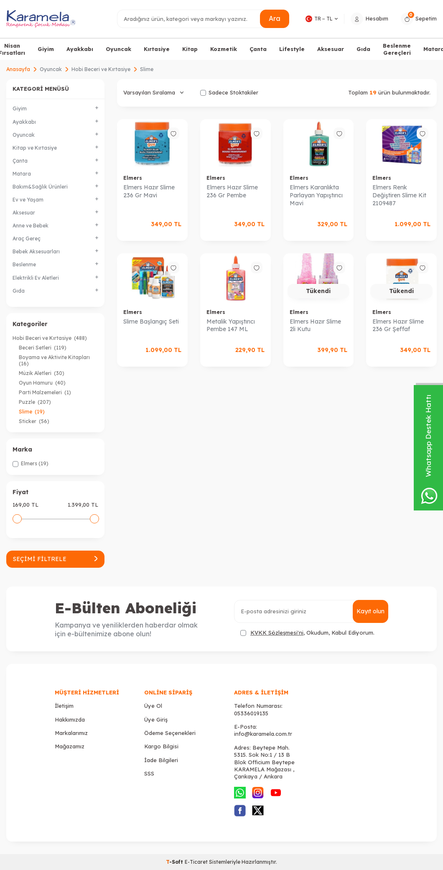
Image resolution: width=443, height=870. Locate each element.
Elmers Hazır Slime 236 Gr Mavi (149, 191)
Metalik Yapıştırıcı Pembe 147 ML (230, 325)
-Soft (175, 862)
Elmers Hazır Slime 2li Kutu (315, 325)
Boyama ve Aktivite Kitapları (55, 360)
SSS (149, 773)
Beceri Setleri (42, 347)
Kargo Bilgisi (161, 746)
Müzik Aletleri (41, 373)
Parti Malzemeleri (45, 392)
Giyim (46, 49)
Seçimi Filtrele (55, 559)
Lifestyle (292, 49)
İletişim (64, 705)
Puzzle (35, 402)
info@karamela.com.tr (263, 733)
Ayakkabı (79, 49)
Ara (274, 18)
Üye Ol (153, 705)
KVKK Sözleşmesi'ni (276, 632)
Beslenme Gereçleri (397, 49)
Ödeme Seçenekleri (170, 733)
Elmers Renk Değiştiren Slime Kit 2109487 (399, 195)
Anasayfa (18, 69)
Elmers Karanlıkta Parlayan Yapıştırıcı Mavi (316, 195)
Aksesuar (330, 49)
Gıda (363, 49)
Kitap (190, 49)
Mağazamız (69, 746)
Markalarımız (71, 733)
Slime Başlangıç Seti (151, 321)
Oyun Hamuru (42, 383)
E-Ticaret (196, 862)
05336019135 (251, 713)
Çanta (258, 49)
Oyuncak (118, 49)
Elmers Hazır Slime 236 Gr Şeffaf (398, 325)
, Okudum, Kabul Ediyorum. (307, 632)
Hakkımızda (70, 719)
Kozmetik (223, 49)
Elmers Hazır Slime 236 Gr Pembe (232, 191)
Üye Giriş (156, 719)
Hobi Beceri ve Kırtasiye (100, 69)
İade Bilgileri (161, 760)
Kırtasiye (157, 49)
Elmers (132, 178)
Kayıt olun (370, 611)
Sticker (34, 421)
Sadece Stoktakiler (229, 92)
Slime (32, 411)
